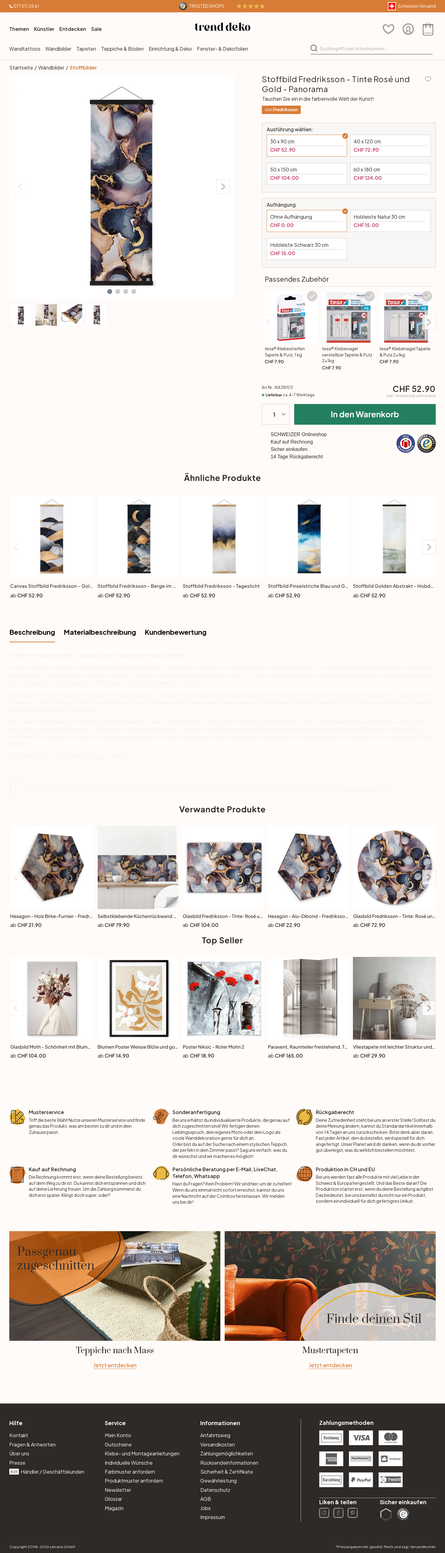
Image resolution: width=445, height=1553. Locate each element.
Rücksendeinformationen (229, 1462)
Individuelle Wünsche (129, 1462)
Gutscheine (118, 1444)
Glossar (113, 1499)
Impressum (212, 1517)
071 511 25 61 (26, 6)
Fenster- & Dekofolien (222, 48)
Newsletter (118, 1490)
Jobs (205, 1508)
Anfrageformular (359, 789)
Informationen (220, 1422)
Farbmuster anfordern (130, 1471)
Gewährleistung (218, 1480)
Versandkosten (217, 1444)
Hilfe (16, 1422)
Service (115, 1422)
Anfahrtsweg (215, 1435)
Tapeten (86, 48)
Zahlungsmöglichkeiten (226, 1453)
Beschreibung (32, 632)
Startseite (21, 67)
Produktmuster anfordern (134, 1480)
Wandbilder (58, 48)
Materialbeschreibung (100, 632)
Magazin (114, 1508)
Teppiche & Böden (122, 48)
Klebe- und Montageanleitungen (142, 1453)
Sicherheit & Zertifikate (226, 1471)
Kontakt (18, 1435)
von (281, 109)
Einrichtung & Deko (170, 48)
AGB (205, 1499)
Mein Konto (118, 1435)
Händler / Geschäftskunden (46, 1471)
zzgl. (411, 396)
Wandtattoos (24, 48)
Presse (17, 1462)
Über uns (19, 1453)
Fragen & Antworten (32, 1444)
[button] (109, 291)
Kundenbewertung (175, 632)
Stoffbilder (83, 67)
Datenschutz (215, 1490)
